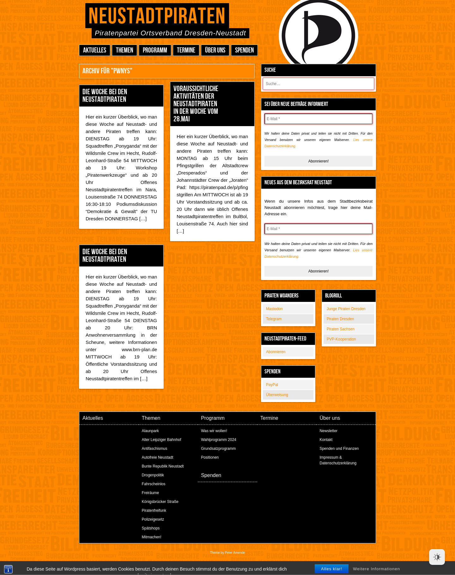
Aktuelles (94, 50)
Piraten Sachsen (341, 329)
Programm (155, 50)
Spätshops (151, 528)
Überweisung (277, 395)
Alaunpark (150, 431)
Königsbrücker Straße (160, 501)
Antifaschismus (154, 448)
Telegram (274, 319)
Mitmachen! (151, 537)
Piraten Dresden (340, 319)
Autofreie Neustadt (157, 457)
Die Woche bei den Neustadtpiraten (104, 95)
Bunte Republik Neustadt (163, 466)
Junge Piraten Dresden (346, 309)
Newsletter (328, 431)
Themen (124, 50)
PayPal (272, 384)
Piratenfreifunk (154, 510)
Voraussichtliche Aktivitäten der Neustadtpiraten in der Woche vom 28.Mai (195, 104)
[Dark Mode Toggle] (437, 557)
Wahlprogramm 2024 (218, 439)
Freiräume (150, 493)
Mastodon (274, 309)
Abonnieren (275, 352)
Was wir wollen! (214, 431)
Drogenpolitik (153, 475)
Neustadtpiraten (157, 16)
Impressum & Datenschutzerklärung (337, 460)
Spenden (244, 50)
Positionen (210, 457)
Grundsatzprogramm (218, 448)
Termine (186, 50)
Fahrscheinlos (154, 484)
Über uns (215, 50)
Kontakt (325, 439)
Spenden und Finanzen (339, 448)
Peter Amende (235, 552)
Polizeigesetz (153, 519)
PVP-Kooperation (341, 339)
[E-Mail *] (318, 118)
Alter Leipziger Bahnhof (161, 439)
